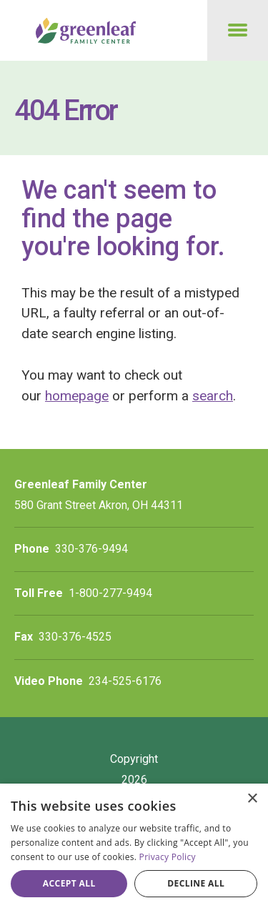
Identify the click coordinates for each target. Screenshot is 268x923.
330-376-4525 (75, 636)
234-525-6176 (125, 681)
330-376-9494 (91, 549)
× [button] (252, 799)
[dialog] (134, 853)
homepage (77, 396)
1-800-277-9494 (110, 593)
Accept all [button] (69, 883)
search (212, 396)
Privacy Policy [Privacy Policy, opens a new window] (167, 857)
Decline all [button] (195, 883)
